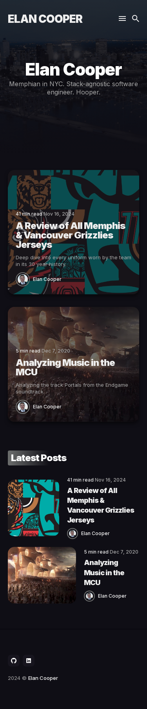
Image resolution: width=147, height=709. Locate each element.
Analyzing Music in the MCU (104, 572)
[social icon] (14, 661)
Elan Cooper (45, 19)
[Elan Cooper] (24, 279)
